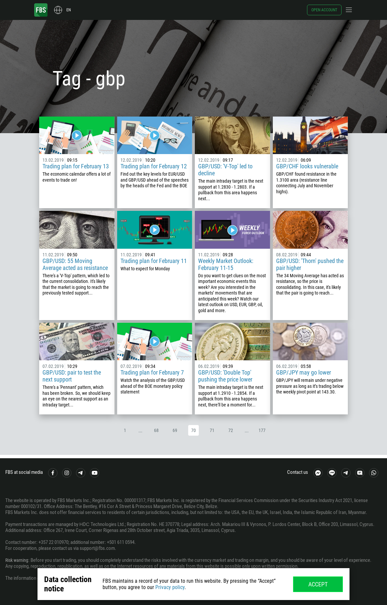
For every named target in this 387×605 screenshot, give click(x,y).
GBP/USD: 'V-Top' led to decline (225, 170)
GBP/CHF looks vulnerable (307, 166)
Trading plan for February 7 (152, 372)
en (68, 10)
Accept (318, 584)
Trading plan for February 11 (153, 260)
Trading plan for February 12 (153, 166)
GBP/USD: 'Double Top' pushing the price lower (225, 376)
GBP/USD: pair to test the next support (71, 376)
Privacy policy (170, 587)
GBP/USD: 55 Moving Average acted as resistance (75, 264)
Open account (324, 10)
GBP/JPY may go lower (303, 372)
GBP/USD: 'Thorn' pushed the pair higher (310, 264)
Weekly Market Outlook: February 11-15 (225, 264)
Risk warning (17, 560)
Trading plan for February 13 (75, 166)
